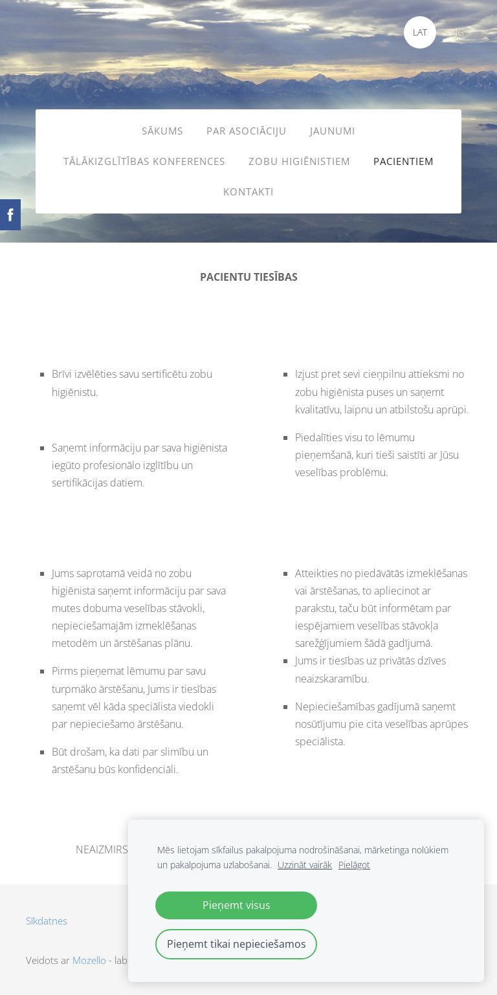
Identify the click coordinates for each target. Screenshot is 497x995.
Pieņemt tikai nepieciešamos (236, 944)
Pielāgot (354, 864)
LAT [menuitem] (420, 32)
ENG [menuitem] (455, 32)
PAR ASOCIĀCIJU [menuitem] (246, 130)
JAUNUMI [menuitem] (332, 130)
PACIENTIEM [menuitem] (403, 161)
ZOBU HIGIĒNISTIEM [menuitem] (299, 161)
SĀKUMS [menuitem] (162, 130)
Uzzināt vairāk (305, 864)
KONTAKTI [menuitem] (248, 191)
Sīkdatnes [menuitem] (46, 920)
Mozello (89, 960)
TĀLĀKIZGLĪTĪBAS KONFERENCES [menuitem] (144, 161)
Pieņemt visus (237, 905)
